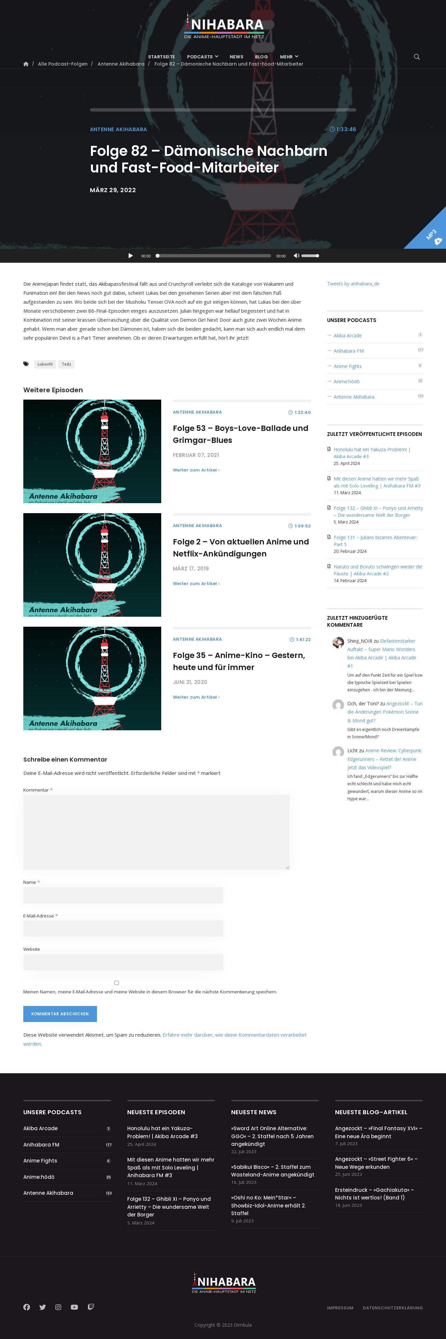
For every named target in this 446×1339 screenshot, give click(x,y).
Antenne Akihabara (118, 129)
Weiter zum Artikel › (196, 470)
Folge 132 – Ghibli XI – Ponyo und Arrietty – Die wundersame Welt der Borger (169, 1206)
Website (31, 949)
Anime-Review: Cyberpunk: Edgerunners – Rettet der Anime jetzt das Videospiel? (384, 758)
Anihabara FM (349, 351)
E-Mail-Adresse (40, 916)
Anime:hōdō (347, 381)
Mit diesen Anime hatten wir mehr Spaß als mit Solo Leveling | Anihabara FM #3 (171, 1167)
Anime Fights (348, 366)
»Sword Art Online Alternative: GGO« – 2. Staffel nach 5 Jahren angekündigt (272, 1136)
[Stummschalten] (296, 256)
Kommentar (37, 790)
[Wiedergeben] (130, 255)
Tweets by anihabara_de (353, 283)
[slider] (214, 255)
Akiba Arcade (348, 335)
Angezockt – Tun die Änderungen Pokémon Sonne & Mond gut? (385, 711)
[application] (223, 256)
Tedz (66, 364)
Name (31, 882)
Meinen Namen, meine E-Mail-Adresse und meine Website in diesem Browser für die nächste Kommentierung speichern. (150, 992)
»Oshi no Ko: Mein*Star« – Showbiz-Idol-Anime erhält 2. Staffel (268, 1205)
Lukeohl (45, 364)
